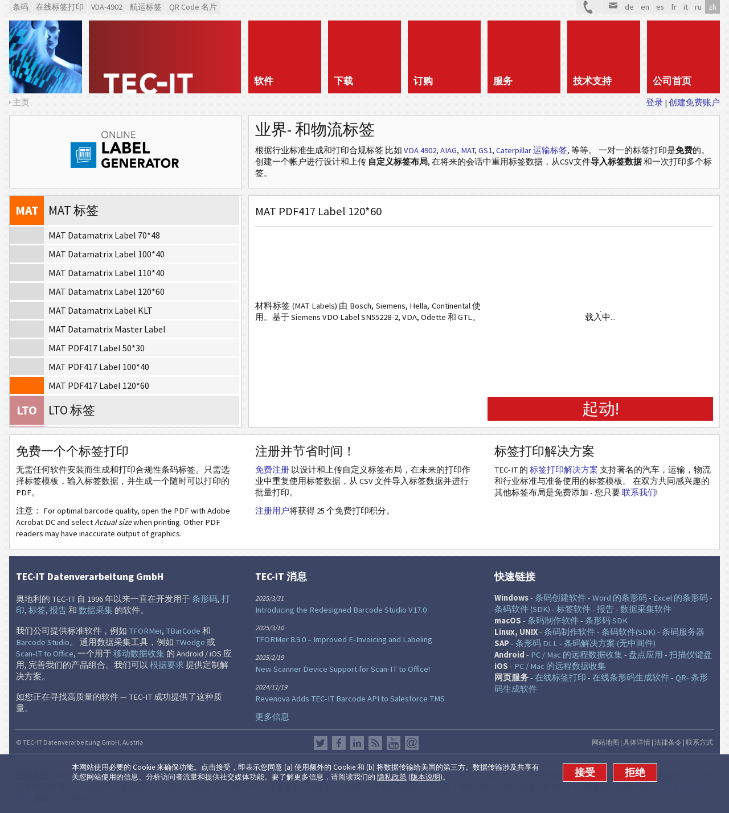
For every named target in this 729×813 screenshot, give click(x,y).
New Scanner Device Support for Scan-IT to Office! (342, 669)
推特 (320, 743)
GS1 (485, 150)
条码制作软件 (553, 620)
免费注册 (272, 470)
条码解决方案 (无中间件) (610, 643)
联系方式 (699, 742)
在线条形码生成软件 (630, 677)
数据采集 (96, 610)
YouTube (393, 743)
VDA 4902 (420, 150)
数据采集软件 (645, 609)
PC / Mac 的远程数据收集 (576, 655)
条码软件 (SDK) (522, 609)
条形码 (205, 599)
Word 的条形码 (619, 598)
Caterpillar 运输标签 (531, 150)
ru (698, 7)
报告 (58, 610)
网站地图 (605, 742)
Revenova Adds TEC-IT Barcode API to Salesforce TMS (350, 698)
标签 (37, 610)
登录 (654, 102)
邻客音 (357, 743)
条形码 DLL (536, 643)
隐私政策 (392, 777)
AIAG (448, 150)
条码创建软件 (560, 598)
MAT (467, 150)
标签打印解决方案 (564, 470)
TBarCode (183, 631)
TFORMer (145, 631)
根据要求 (167, 665)
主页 (21, 102)
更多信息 (272, 717)
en (645, 7)
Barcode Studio (42, 642)
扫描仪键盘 (690, 655)
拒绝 (635, 772)
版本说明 (425, 777)
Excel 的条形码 (680, 598)
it (685, 7)
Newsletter (412, 743)
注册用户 (272, 511)
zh (712, 7)
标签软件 (573, 609)
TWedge (190, 642)
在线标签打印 (560, 677)
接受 (585, 772)
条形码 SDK (606, 620)
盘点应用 (646, 655)
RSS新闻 (375, 743)
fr (674, 7)
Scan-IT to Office (44, 653)
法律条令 (668, 742)
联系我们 (639, 492)
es (660, 7)
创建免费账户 (694, 102)
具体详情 (636, 742)
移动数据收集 (139, 653)
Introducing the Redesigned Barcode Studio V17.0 (341, 610)
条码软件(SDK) (628, 632)
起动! (600, 408)
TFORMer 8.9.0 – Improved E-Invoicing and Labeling (343, 639)
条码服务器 (683, 632)
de (629, 7)
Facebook (339, 743)
